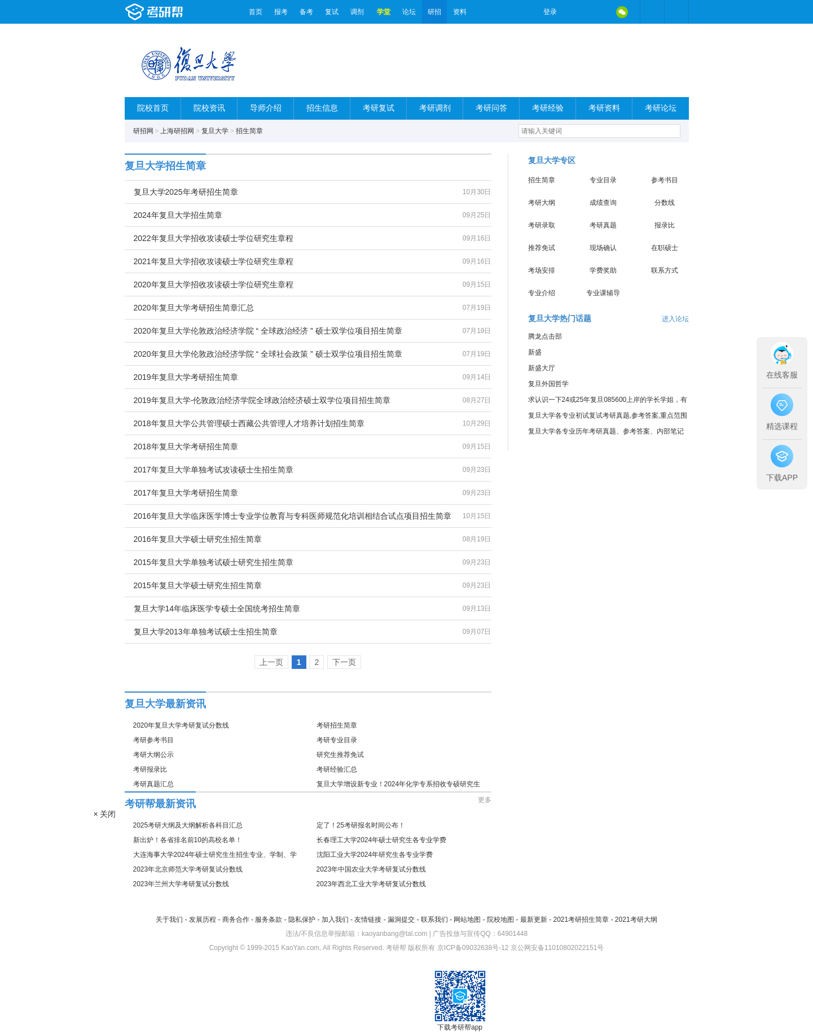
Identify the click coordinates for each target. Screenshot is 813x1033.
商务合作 (235, 919)
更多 (484, 800)
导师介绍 (266, 108)
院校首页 (153, 108)
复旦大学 (214, 131)
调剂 (357, 12)
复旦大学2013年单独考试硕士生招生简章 (206, 631)
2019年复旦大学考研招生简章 (186, 377)
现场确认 (603, 248)
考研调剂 (435, 108)
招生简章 (249, 131)
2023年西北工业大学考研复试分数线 (372, 884)
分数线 (664, 203)
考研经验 (548, 108)
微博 (575, 12)
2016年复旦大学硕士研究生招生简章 (198, 539)
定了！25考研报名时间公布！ (361, 825)
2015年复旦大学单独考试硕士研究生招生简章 (213, 562)
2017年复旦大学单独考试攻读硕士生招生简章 (213, 469)
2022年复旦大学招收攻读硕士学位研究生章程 (213, 238)
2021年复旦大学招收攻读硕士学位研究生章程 (213, 261)
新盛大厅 (541, 368)
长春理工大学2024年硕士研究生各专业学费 (382, 840)
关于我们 (169, 919)
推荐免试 (541, 248)
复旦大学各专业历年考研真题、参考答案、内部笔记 (606, 431)
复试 (332, 12)
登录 (550, 12)
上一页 (271, 662)
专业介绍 (541, 293)
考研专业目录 (337, 740)
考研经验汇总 (337, 769)
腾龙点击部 (545, 336)
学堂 (383, 12)
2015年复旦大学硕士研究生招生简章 (198, 585)
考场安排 (541, 270)
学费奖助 (603, 270)
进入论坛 (675, 319)
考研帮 (184, 12)
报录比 (664, 225)
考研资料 (604, 108)
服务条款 (268, 919)
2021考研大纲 (636, 919)
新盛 (535, 352)
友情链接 (367, 919)
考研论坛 (660, 108)
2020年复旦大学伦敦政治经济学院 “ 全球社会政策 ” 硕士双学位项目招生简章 (268, 353)
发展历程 (202, 919)
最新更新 (533, 919)
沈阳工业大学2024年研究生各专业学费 (375, 855)
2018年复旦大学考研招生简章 (186, 446)
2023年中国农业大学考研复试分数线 (372, 869)
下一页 (344, 662)
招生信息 (322, 108)
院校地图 (500, 919)
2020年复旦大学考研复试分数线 (181, 725)
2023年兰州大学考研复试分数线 (181, 884)
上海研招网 (177, 131)
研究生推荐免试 (340, 755)
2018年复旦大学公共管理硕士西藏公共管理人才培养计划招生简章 (249, 423)
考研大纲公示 (153, 755)
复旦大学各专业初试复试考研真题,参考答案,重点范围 (608, 415)
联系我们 (434, 919)
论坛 (409, 12)
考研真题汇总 (153, 784)
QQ (598, 12)
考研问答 (491, 108)
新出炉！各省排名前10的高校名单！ (187, 840)
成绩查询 (603, 203)
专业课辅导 (603, 293)
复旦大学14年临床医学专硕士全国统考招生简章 (217, 608)
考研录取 (541, 225)
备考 (306, 12)
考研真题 (603, 225)
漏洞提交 (401, 919)
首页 (255, 12)
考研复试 (378, 108)
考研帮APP (676, 12)
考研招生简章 (337, 725)
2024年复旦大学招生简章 (178, 215)
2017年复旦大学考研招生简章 (186, 492)
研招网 (143, 131)
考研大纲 (541, 203)
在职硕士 (664, 248)
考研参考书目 (153, 740)
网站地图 (467, 919)
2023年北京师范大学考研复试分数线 (188, 869)
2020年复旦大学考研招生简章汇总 (194, 307)
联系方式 (664, 270)
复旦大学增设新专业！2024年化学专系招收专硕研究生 (399, 784)
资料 (460, 12)
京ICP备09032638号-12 (473, 948)
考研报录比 (150, 769)
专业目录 (603, 180)
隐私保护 (301, 919)
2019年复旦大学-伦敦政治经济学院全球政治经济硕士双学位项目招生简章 (262, 400)
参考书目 (664, 180)
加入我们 (335, 919)
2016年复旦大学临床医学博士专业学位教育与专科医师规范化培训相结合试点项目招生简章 (292, 515)
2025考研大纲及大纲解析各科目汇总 (188, 825)
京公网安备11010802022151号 (557, 948)
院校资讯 (209, 108)
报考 (281, 12)
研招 (434, 12)
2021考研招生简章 (581, 919)
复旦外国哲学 (548, 384)
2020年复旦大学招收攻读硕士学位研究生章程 (213, 284)
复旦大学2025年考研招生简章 (186, 191)
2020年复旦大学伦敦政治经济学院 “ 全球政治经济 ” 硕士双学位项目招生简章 (268, 330)
